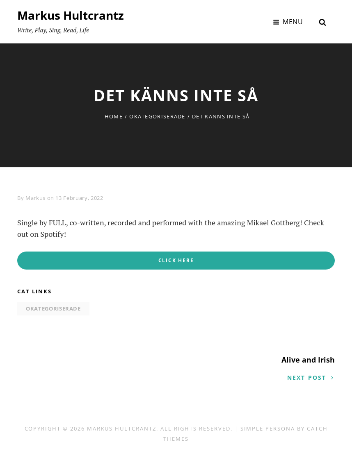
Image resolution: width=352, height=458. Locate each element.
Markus (35, 198)
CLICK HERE (176, 260)
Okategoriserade (157, 116)
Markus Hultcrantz (70, 15)
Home (114, 116)
